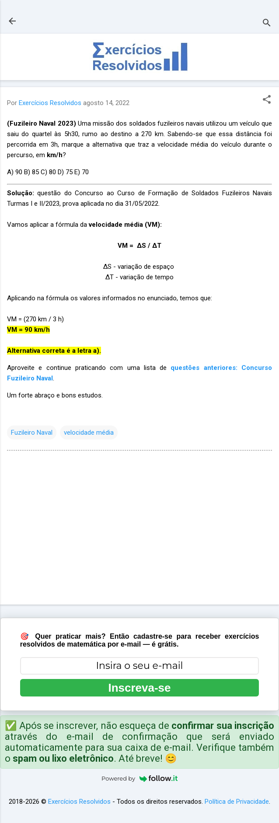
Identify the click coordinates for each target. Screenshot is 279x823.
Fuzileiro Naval (31, 432)
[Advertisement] (139, 529)
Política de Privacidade (237, 801)
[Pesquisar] (267, 24)
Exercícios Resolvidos (79, 801)
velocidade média (89, 432)
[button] (267, 100)
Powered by (139, 778)
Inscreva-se (139, 687)
